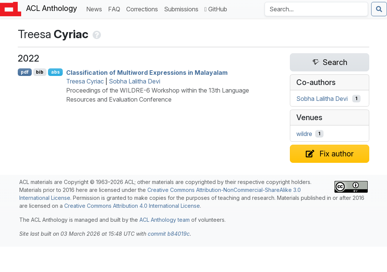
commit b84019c (169, 233)
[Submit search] (379, 9)
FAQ (115, 8)
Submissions (182, 8)
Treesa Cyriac (85, 81)
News (95, 8)
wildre (304, 134)
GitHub (215, 9)
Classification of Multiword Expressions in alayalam (147, 72)
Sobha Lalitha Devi (134, 81)
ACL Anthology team (164, 219)
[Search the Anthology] (316, 9)
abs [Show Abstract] (55, 72)
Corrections (143, 8)
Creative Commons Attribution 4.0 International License (132, 205)
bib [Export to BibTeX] (39, 72)
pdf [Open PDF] (25, 72)
